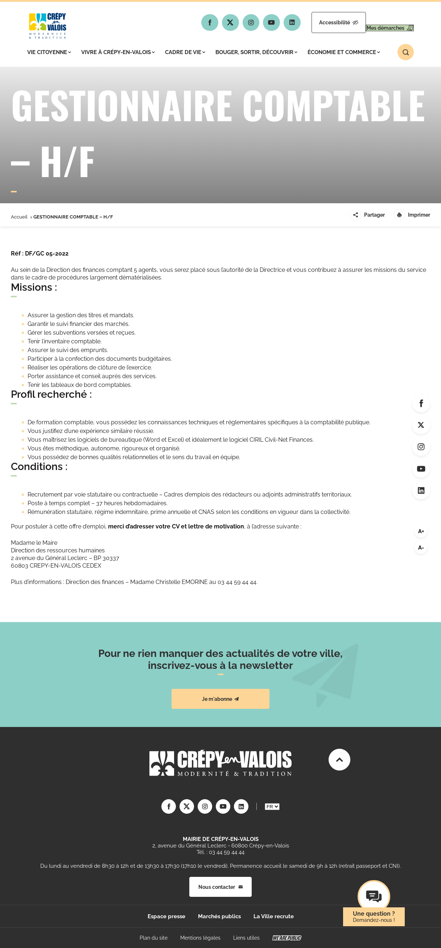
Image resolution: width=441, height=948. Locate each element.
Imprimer (411, 215)
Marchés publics (219, 916)
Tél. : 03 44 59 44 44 (220, 852)
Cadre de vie (185, 52)
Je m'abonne (220, 699)
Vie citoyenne (49, 52)
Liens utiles (246, 938)
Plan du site (154, 938)
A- (421, 547)
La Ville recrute (274, 916)
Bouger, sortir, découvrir (256, 52)
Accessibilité (317, 22)
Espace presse (166, 916)
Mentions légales (200, 938)
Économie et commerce (344, 52)
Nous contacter (220, 887)
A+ (421, 531)
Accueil (19, 217)
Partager (367, 215)
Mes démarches (382, 22)
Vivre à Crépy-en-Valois (118, 52)
